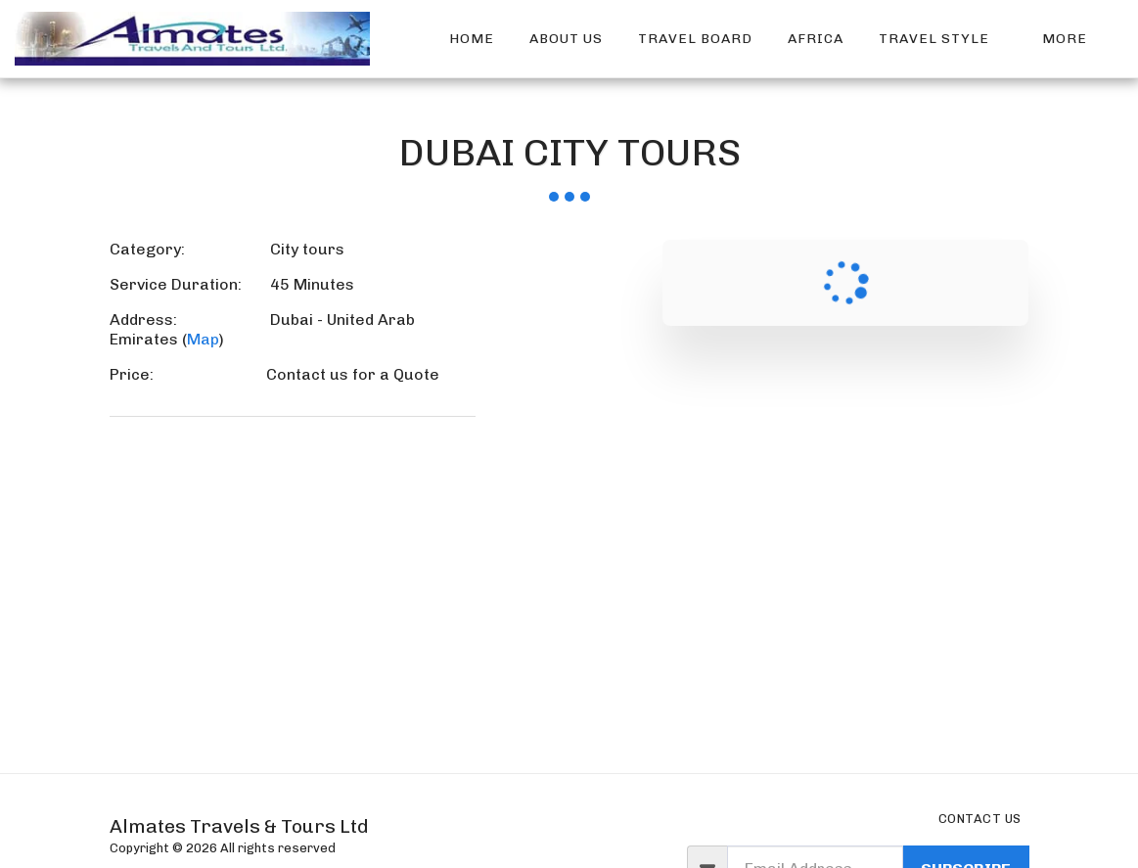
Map (203, 339)
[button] (943, 39)
